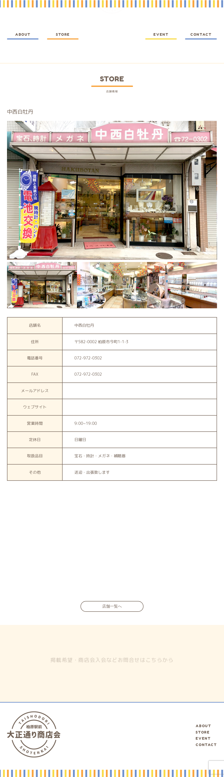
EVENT (160, 34)
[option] (112, 190)
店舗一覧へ (112, 606)
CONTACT (201, 34)
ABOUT (23, 34)
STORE (63, 34)
